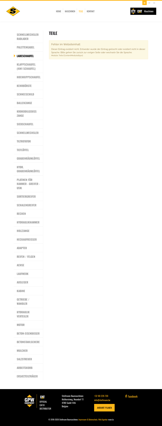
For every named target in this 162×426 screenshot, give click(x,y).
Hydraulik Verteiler (23, 314)
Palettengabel (25, 47)
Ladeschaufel (25, 56)
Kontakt (91, 11)
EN (154, 2)
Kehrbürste (24, 86)
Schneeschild (25, 94)
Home (58, 11)
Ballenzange (24, 103)
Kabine (21, 291)
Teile (81, 11)
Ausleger (22, 282)
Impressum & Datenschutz (88, 419)
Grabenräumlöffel (28, 158)
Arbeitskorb (24, 368)
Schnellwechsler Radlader (28, 36)
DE (145, 2)
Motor (21, 325)
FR (149, 2)
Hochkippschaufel (28, 77)
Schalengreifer (26, 205)
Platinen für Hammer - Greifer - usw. (28, 184)
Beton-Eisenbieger (28, 333)
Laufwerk (22, 274)
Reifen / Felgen (26, 256)
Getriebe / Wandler (23, 301)
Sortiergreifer (26, 196)
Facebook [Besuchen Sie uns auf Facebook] (131, 396)
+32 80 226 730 (101, 396)
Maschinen (70, 11)
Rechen (21, 213)
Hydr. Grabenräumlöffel (28, 169)
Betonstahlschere (28, 342)
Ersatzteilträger (27, 376)
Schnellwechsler (28, 133)
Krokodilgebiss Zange (27, 113)
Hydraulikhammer (28, 222)
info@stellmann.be (102, 400)
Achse (20, 265)
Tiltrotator (24, 141)
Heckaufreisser (27, 239)
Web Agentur (103, 419)
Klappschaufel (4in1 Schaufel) (26, 66)
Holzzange (23, 231)
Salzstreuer (24, 359)
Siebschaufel (25, 124)
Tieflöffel (23, 150)
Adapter (22, 248)
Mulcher (22, 350)
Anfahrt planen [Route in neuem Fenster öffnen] (104, 407)
